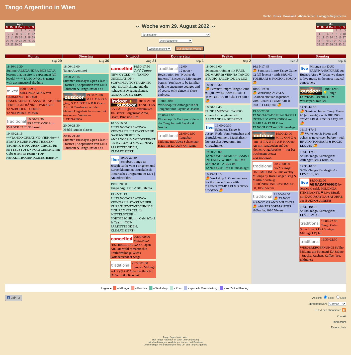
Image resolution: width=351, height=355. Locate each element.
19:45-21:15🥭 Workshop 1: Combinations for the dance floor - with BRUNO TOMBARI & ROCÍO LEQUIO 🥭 (226, 182)
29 (16, 44)
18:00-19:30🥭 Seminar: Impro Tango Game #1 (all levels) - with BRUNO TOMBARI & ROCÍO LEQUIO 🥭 (227, 93)
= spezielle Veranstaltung (201, 288)
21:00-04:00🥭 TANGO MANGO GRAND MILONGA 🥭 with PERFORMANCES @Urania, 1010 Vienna (273, 202)
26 (33, 40)
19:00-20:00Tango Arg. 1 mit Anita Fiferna (131, 186)
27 (7, 44)
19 (33, 37)
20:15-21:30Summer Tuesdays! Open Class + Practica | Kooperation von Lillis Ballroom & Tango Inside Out (85, 142)
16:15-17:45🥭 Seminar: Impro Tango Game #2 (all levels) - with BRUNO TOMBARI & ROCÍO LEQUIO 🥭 (274, 74)
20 (7, 40)
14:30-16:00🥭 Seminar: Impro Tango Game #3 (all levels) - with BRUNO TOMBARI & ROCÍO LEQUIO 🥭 (322, 115)
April (20, 24)
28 (11, 44)
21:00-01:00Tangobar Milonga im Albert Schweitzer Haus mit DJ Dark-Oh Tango (178, 139)
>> (213, 27)
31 (344, 44)
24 (24, 40)
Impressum (339, 321)
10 (24, 33)
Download (289, 16)
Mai (331, 24)
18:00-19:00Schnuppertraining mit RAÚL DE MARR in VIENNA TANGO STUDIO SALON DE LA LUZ (227, 72)
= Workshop (159, 288)
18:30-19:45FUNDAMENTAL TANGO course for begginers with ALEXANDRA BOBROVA (224, 113)
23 (20, 40)
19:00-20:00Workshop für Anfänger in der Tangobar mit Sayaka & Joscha (179, 105)
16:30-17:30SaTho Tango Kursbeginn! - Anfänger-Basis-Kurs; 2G (318, 156)
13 (7, 37)
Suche (267, 16)
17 (24, 37)
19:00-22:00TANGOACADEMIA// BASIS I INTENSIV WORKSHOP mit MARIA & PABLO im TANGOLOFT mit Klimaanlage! (227, 160)
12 (33, 33)
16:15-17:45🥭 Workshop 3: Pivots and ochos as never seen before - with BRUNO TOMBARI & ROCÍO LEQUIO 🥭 (322, 137)
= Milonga (121, 288)
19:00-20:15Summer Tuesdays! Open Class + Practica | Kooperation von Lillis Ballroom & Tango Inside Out (85, 83)
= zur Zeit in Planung (235, 288)
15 (16, 37)
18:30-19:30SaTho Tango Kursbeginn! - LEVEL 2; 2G (318, 211)
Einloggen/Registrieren (331, 16)
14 (11, 37)
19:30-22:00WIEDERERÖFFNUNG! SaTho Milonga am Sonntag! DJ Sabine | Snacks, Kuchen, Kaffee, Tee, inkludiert (321, 249)
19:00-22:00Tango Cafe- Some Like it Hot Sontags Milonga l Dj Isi (318, 227)
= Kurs (176, 288)
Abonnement (306, 16)
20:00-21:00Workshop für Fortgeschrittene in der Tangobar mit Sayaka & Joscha (180, 121)
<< (138, 27)
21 (11, 40)
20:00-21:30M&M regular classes (77, 127)
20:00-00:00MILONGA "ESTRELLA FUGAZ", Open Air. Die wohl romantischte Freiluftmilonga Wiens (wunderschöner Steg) (131, 247)
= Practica (139, 288)
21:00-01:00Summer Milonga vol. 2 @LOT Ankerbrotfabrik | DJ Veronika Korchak (133, 269)
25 (29, 40)
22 (16, 40)
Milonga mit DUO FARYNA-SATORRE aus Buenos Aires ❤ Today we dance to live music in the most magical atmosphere (322, 74)
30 (20, 44)
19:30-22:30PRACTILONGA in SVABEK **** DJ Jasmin (30, 123)
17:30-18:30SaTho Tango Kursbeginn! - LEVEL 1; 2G (318, 170)
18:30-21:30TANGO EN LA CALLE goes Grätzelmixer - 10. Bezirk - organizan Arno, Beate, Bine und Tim (133, 109)
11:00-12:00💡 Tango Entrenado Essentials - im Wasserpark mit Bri (319, 95)
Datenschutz (338, 327)
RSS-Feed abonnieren (330, 310)
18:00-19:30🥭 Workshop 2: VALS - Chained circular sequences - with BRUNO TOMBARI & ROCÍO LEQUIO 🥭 (271, 97)
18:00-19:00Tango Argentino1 (75, 68)
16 (20, 37)
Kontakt (341, 316)
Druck (277, 16)
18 (29, 37)
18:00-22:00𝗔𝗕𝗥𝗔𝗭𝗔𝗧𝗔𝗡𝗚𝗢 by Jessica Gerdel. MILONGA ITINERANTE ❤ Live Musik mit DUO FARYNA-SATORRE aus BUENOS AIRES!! (321, 190)
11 (29, 33)
